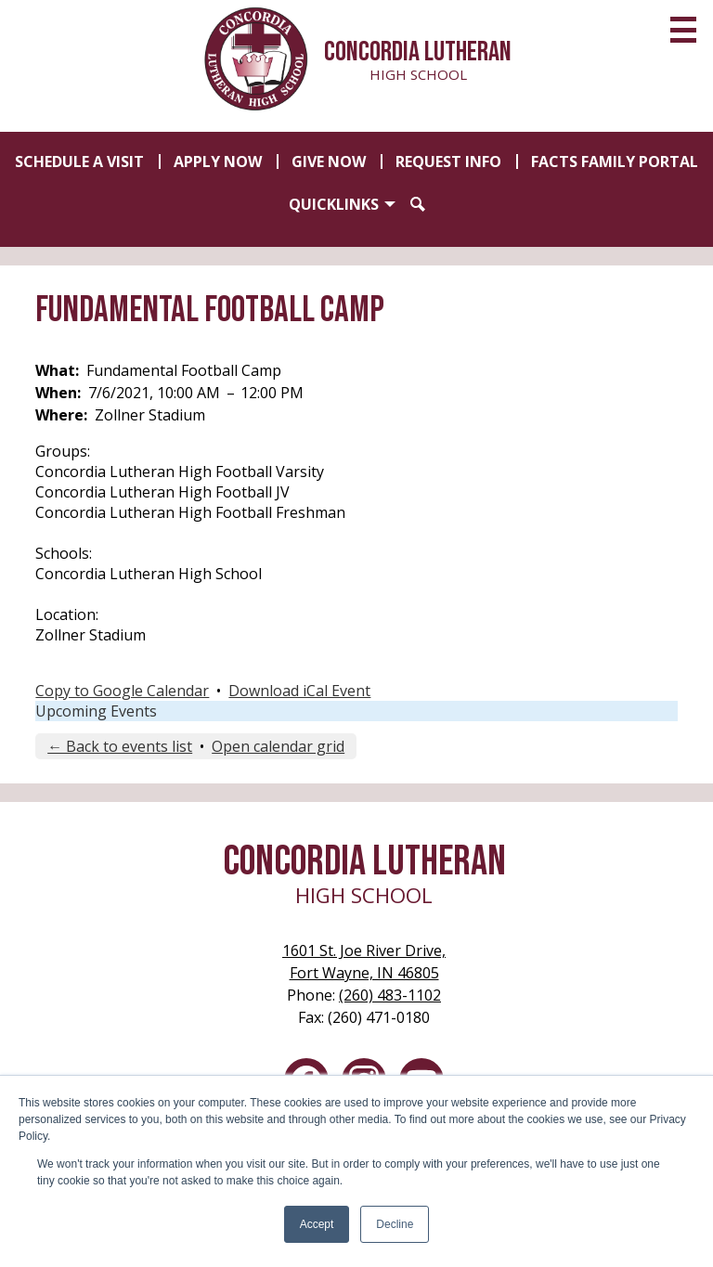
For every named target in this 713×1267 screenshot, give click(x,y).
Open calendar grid (278, 746)
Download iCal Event (299, 690)
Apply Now (218, 161)
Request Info (448, 161)
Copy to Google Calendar (122, 690)
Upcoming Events (96, 711)
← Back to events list (119, 746)
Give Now (329, 161)
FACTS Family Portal (614, 161)
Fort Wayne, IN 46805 (364, 961)
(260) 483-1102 (390, 995)
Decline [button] (394, 1224)
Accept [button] (317, 1224)
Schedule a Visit (79, 161)
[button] (342, 204)
